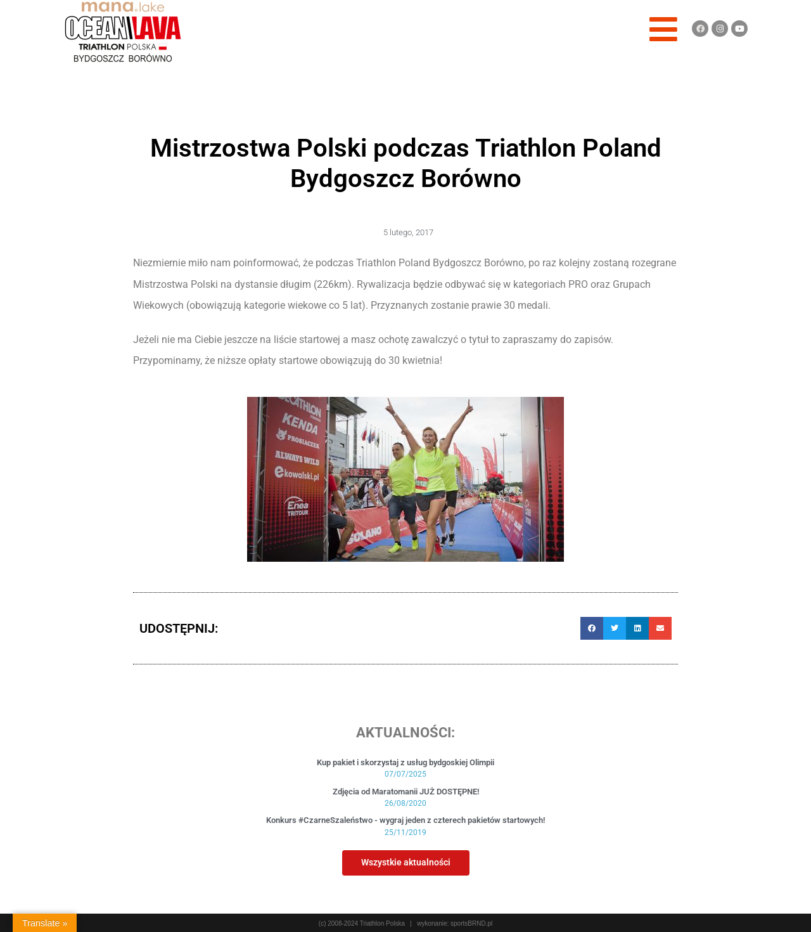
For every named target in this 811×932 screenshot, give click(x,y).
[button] (591, 628)
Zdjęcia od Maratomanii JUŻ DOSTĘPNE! (406, 791)
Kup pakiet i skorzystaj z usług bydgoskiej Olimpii (405, 762)
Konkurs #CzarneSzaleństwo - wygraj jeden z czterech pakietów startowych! (405, 820)
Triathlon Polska (382, 923)
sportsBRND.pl (471, 923)
